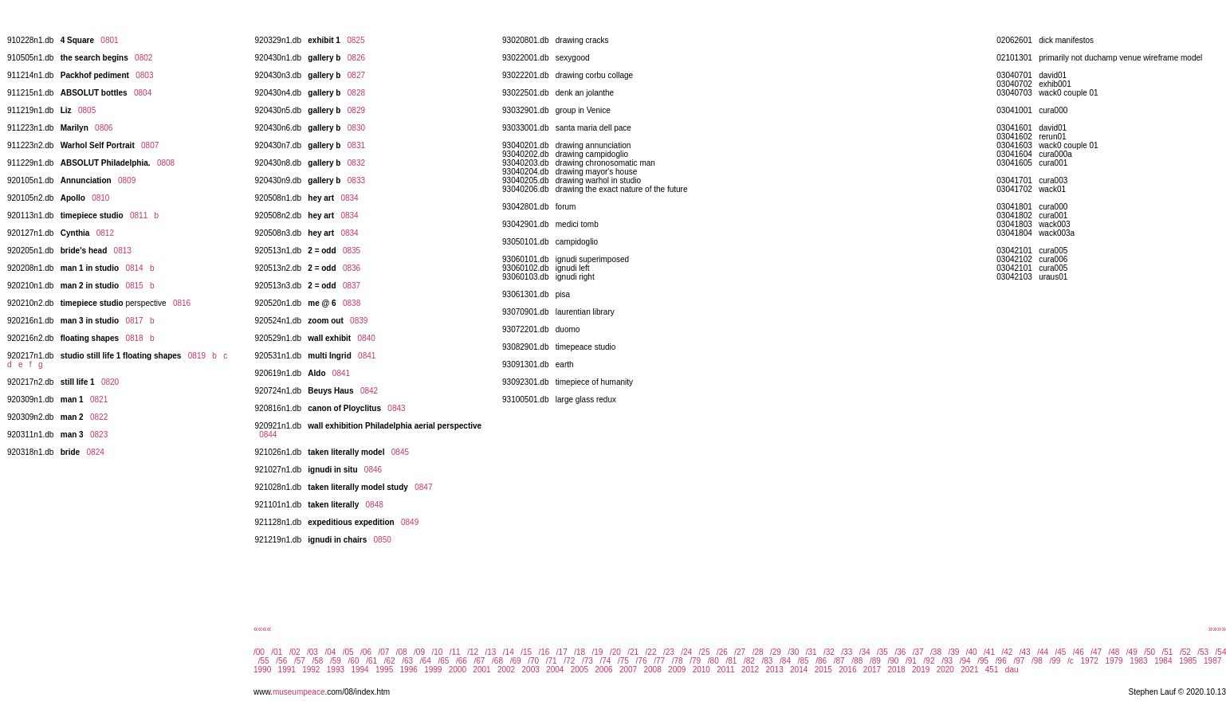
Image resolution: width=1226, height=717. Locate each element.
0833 (356, 180)
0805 (87, 110)
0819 (197, 355)
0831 (356, 145)
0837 (351, 285)
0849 (409, 522)
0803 (144, 75)
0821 (99, 399)
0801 (109, 40)
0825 (355, 40)
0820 (110, 382)
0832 (356, 163)
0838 (351, 303)
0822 (99, 417)
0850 (382, 539)
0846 (373, 469)
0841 (366, 355)
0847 (423, 487)
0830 (356, 127)
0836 (351, 268)
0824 (95, 452)
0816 (182, 303)
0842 (369, 390)
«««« (262, 629)
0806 (103, 127)
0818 (134, 338)
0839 (358, 320)
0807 (150, 145)
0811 (138, 215)
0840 (366, 338)
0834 (349, 198)
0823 (99, 434)
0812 (105, 233)
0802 (143, 57)
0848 (374, 504)
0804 (142, 92)
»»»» (1217, 629)
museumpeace (299, 692)
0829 (356, 110)
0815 (134, 285)
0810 (100, 198)
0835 (351, 250)
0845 (400, 452)
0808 (166, 163)
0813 (123, 250)
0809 (127, 180)
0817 (134, 320)
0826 (356, 57)
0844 (268, 434)
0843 (396, 408)
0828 (356, 92)
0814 (134, 268)
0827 (356, 75)
